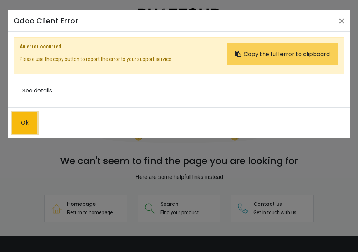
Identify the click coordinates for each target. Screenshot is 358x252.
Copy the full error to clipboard (282, 54)
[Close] (341, 21)
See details (37, 90)
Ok (25, 123)
